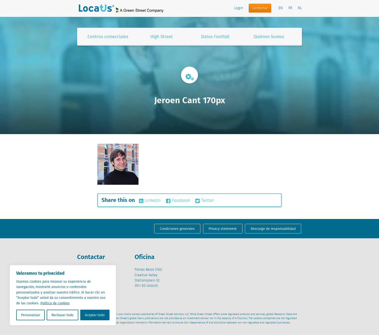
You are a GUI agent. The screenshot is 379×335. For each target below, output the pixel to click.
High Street (161, 36)
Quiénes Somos (269, 36)
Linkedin (149, 200)
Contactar (260, 8)
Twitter (204, 200)
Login (238, 8)
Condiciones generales (177, 228)
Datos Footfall (215, 36)
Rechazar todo (62, 315)
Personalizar (30, 315)
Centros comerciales (107, 36)
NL (300, 8)
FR (290, 8)
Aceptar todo (95, 315)
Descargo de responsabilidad (273, 228)
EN (280, 8)
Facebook (178, 200)
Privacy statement (223, 228)
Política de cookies (55, 303)
